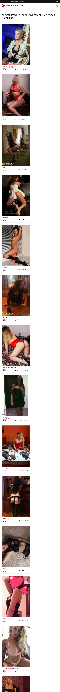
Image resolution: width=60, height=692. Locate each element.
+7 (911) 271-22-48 (48, 626)
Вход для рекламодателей (18, 1)
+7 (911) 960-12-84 (20, 299)
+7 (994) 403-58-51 (20, 112)
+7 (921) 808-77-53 (20, 533)
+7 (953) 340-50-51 (20, 673)
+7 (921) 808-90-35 (20, 486)
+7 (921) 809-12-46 (48, 159)
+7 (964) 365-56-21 (20, 579)
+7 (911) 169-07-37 (48, 112)
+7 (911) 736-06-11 (20, 66)
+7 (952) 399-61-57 (20, 252)
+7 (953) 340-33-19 (20, 439)
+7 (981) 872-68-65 (48, 346)
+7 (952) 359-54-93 (48, 533)
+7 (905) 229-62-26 (20, 159)
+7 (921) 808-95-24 (48, 252)
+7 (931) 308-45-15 (48, 66)
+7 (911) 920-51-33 (48, 299)
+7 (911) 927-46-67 (20, 346)
